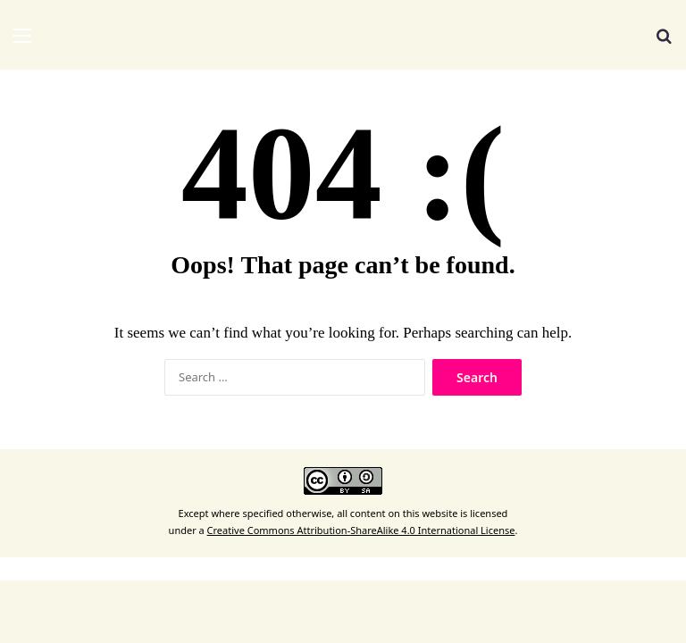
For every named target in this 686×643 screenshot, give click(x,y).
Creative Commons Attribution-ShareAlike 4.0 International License (361, 530)
